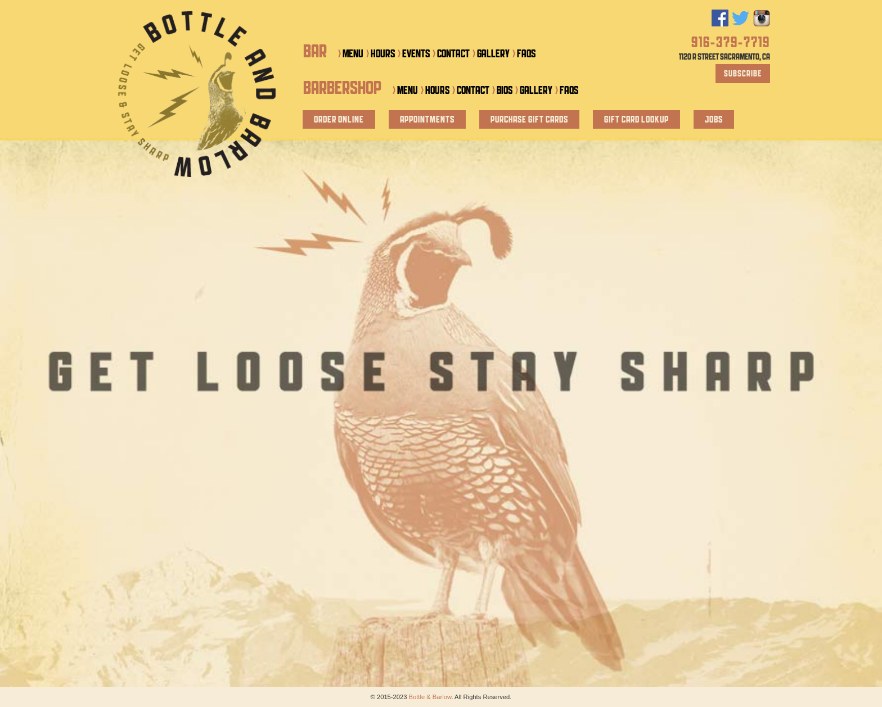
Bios (504, 91)
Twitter (740, 18)
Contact (453, 54)
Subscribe (743, 74)
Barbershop (342, 89)
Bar (315, 52)
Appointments (427, 120)
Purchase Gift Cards (529, 120)
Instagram (761, 18)
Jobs (714, 120)
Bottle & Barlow (196, 94)
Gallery (493, 54)
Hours (383, 54)
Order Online (339, 120)
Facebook (720, 18)
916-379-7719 (730, 43)
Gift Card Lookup (636, 120)
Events (416, 54)
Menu (353, 54)
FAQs (526, 54)
